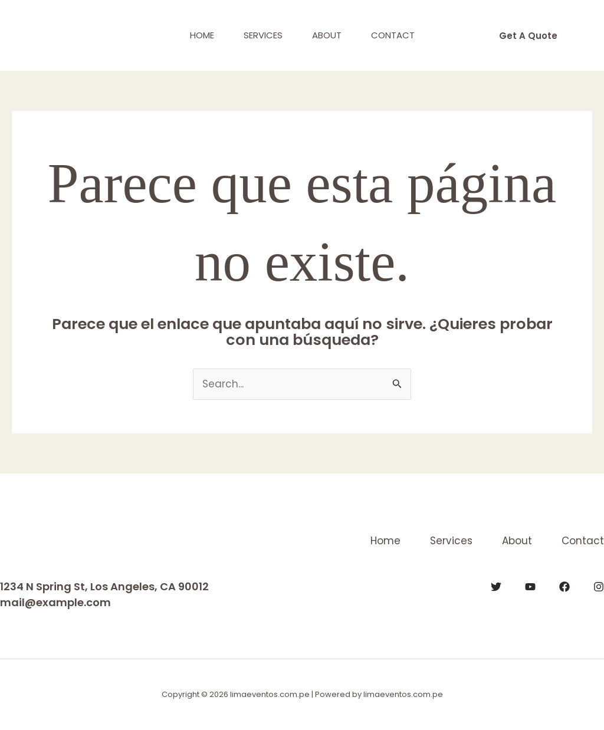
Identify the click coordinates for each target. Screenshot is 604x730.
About (327, 35)
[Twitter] (496, 586)
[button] (528, 36)
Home (202, 35)
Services (263, 35)
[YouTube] (530, 586)
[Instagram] (598, 586)
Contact (393, 35)
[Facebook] (564, 586)
